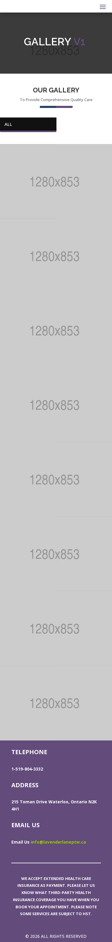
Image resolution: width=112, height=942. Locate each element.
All (8, 124)
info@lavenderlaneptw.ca (58, 842)
